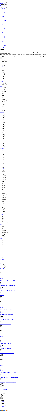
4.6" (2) (3, 161)
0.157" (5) (3, 240)
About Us (3, 401)
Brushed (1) (3, 216)
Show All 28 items (2, 168)
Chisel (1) (3, 235)
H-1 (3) (3, 93)
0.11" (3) (3, 254)
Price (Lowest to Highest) (4, 61)
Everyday (3, 64)
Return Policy (3, 406)
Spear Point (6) (3, 233)
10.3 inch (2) (3, 128)
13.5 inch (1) (3, 116)
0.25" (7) (3, 253)
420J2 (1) (3, 184)
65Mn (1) (3, 97)
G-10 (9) (3, 181)
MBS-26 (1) (3, 110)
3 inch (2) (3, 121)
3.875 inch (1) (3, 132)
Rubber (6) (3, 185)
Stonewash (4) (3, 217)
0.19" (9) (3, 245)
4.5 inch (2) (3, 135)
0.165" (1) (3, 242)
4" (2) (2, 155)
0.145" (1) (3, 256)
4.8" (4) (3, 163)
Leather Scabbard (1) (4, 202)
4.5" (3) (3, 158)
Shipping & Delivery (4, 405)
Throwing (3, 66)
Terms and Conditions (4, 407)
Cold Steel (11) (3, 70)
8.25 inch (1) (3, 139)
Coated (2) (3, 218)
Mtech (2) (3, 76)
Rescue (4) (3, 207)
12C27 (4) (3, 103)
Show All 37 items (2, 112)
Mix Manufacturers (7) (4, 75)
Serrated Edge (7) (4, 82)
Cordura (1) (3, 200)
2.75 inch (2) (3, 124)
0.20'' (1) (3, 252)
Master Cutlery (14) (4, 74)
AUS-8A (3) (3, 95)
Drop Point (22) (4, 230)
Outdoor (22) (3, 211)
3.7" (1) (3, 149)
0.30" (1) (3, 248)
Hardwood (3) (3, 186)
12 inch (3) (3, 122)
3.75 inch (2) (3, 131)
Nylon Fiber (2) (4, 176)
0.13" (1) (3, 251)
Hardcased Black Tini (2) (5, 222)
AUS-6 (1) (3, 102)
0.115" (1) (3, 246)
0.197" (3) (3, 247)
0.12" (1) (3, 250)
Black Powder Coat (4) (4, 215)
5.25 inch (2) (3, 143)
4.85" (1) (3, 153)
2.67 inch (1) (3, 117)
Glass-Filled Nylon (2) (4, 175)
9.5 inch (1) (3, 141)
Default (2, 59)
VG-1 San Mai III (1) (4, 88)
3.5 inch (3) (3, 134)
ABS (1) (3, 174)
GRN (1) (3, 195)
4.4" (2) (3, 154)
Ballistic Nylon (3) (4, 201)
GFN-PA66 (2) (3, 171)
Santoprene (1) (3, 188)
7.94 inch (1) (3, 120)
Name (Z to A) (3, 60)
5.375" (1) (3, 151)
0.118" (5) (3, 244)
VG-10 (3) (3, 96)
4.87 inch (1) (3, 142)
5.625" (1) (3, 157)
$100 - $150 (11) (4, 266)
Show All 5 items (2, 268)
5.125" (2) (3, 159)
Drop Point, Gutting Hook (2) (5, 232)
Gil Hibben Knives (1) (4, 72)
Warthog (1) (3, 236)
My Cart (3, 3)
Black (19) (3, 220)
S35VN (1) (3, 99)
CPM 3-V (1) (3, 89)
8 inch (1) (3, 137)
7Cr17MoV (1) (3, 107)
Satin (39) (3, 219)
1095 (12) (3, 98)
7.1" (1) (3, 165)
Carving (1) (3, 209)
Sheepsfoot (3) (3, 234)
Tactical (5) (3, 208)
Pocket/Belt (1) (3, 261)
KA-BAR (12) (3, 73)
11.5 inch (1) (3, 130)
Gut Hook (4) (3, 231)
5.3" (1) (3, 150)
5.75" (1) (3, 160)
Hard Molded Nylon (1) (4, 199)
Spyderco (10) (3, 78)
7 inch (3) (3, 115)
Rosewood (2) (3, 189)
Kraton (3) (3, 172)
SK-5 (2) (3, 106)
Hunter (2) (3, 226)
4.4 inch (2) (3, 145)
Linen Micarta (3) (4, 187)
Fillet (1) (3, 229)
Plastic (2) (3, 203)
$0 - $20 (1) (3, 264)
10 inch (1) (3, 118)
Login (1, 0)
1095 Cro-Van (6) (4, 105)
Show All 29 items (2, 259)
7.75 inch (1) (3, 114)
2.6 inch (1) (3, 140)
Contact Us (3, 404)
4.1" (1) (3, 156)
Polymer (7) (3, 170)
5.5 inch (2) (3, 136)
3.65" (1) (3, 152)
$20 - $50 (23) (3, 265)
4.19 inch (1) (3, 144)
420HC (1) (3, 108)
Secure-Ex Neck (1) (4, 197)
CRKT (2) (3, 71)
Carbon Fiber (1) (4, 179)
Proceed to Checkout (2, 5)
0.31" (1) (3, 249)
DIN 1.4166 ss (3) (4, 87)
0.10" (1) (3, 257)
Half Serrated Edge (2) (4, 84)
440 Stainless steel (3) (4, 100)
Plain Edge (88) (4, 83)
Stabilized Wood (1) (4, 177)
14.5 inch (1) (3, 133)
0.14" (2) (3, 255)
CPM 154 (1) (3, 101)
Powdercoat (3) (3, 221)
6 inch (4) (3, 119)
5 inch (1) (3, 123)
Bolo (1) (3, 228)
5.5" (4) (3, 167)
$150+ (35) (3, 267)
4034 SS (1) (3, 104)
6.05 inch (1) (3, 138)
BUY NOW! (1, 278)
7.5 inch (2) (3, 126)
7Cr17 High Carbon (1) (4, 91)
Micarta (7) (3, 183)
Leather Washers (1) (4, 173)
